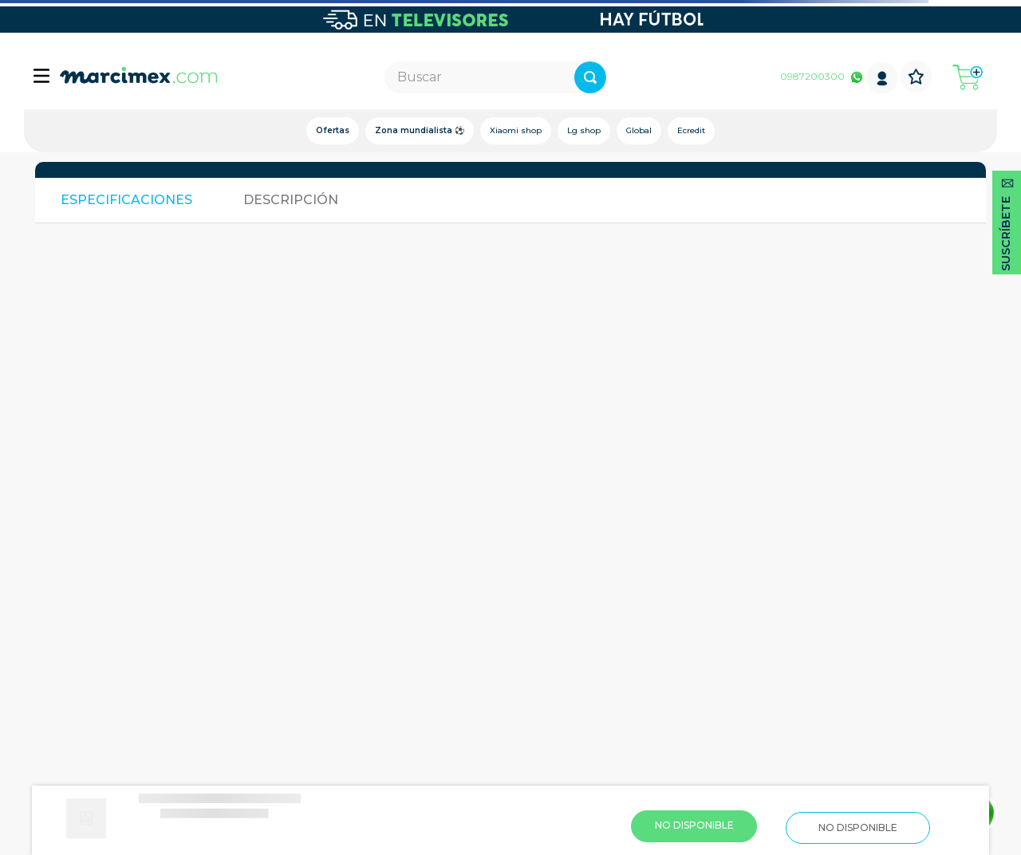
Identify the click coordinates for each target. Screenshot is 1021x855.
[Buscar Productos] (644, 77)
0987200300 (812, 76)
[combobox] (495, 77)
